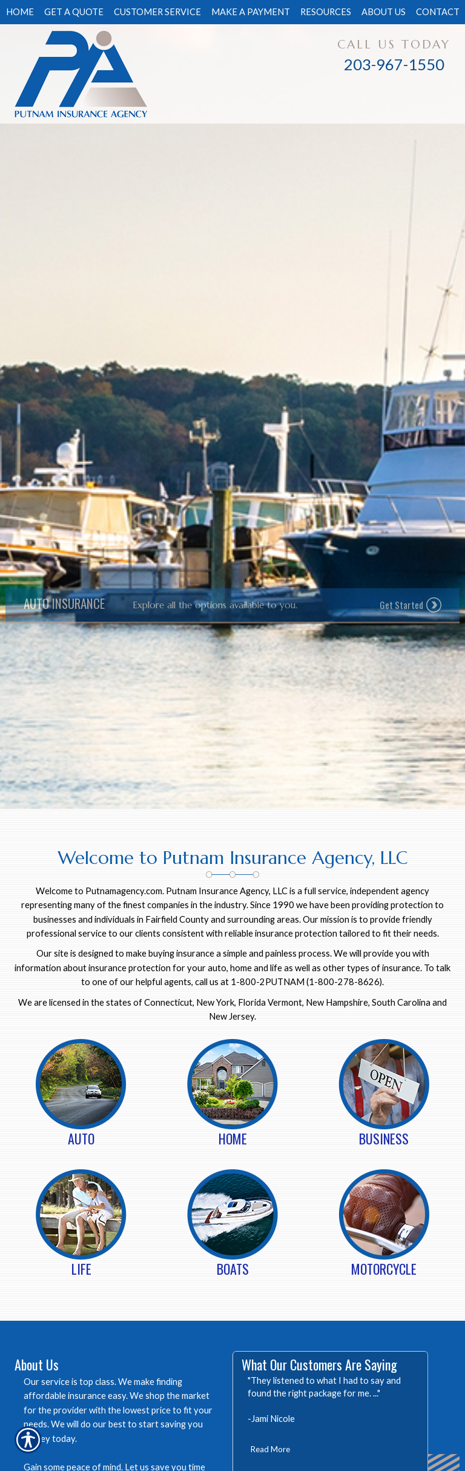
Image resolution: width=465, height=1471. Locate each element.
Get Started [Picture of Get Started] (401, 604)
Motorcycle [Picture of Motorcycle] (384, 1268)
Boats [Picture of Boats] (233, 1268)
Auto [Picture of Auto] (81, 1138)
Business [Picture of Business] (384, 1138)
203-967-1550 (394, 64)
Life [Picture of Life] (81, 1268)
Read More (270, 1449)
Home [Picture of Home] (233, 1138)
